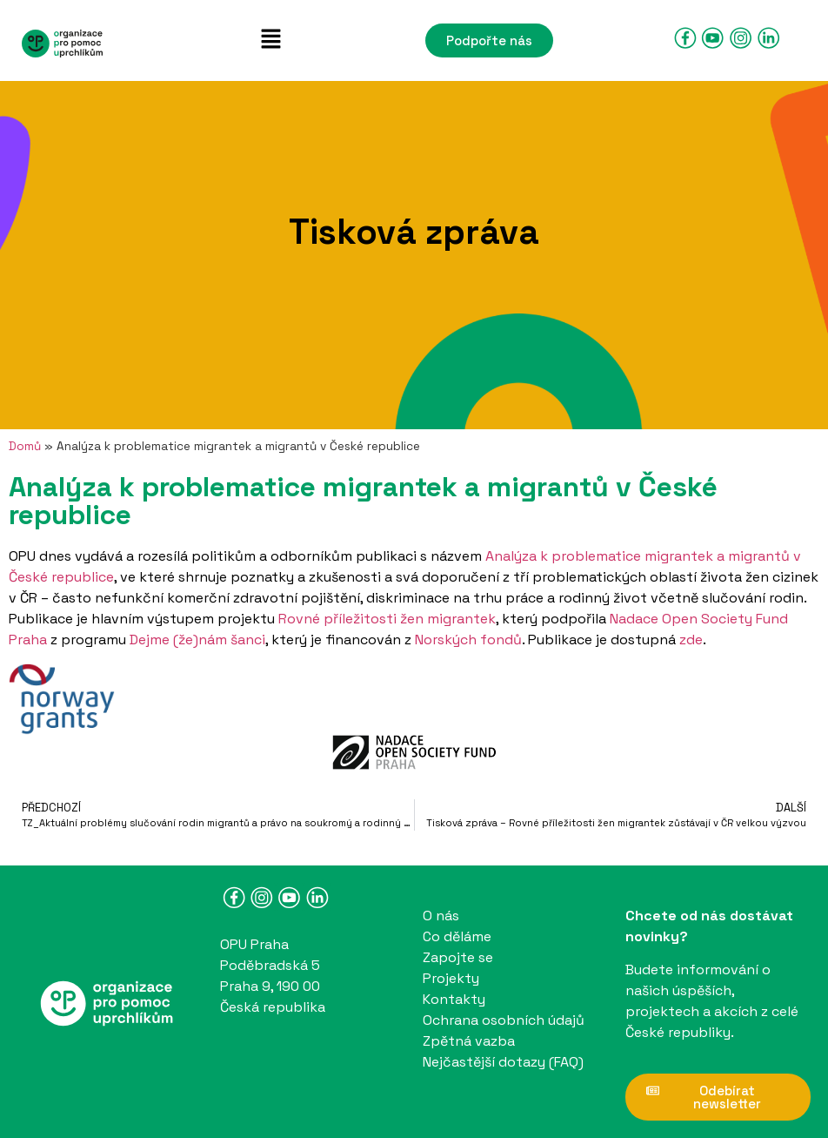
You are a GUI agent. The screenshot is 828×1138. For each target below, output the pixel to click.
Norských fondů (468, 639)
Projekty (451, 978)
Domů (25, 446)
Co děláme (457, 936)
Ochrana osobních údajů (503, 1020)
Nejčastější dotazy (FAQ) (503, 1062)
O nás (441, 915)
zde (691, 639)
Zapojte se (458, 957)
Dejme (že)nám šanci (197, 639)
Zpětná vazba (469, 1041)
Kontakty (454, 999)
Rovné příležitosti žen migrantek (387, 618)
